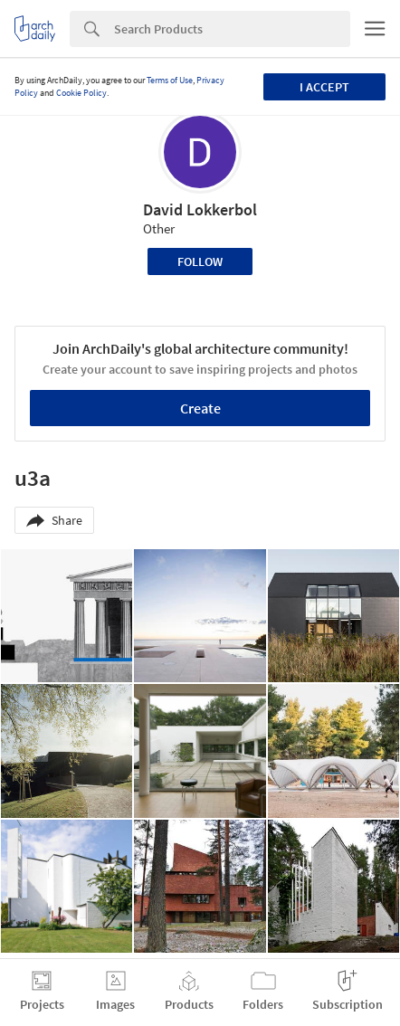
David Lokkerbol (200, 209)
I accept (324, 87)
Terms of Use (170, 80)
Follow (200, 261)
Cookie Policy (81, 93)
